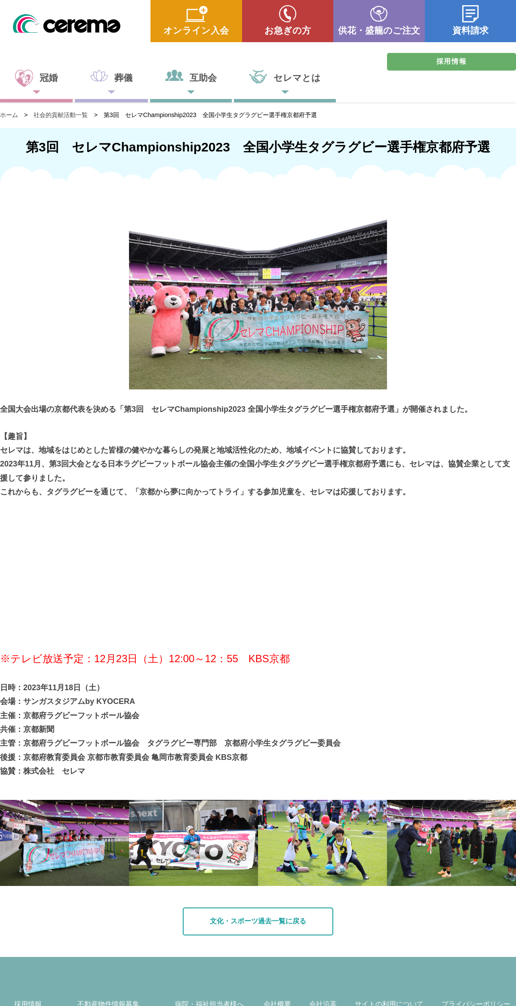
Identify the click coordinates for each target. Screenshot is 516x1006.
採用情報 (451, 61)
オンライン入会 (196, 30)
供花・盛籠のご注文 (379, 30)
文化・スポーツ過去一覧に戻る (258, 921)
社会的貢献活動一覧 (61, 114)
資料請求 (470, 30)
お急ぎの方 (287, 30)
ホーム (9, 114)
